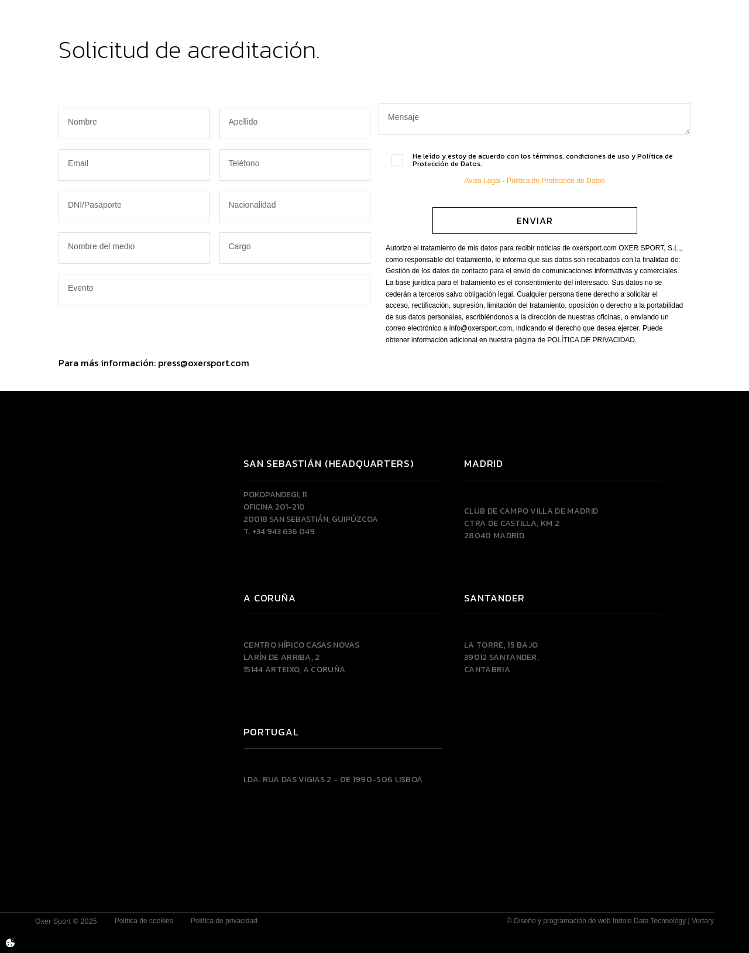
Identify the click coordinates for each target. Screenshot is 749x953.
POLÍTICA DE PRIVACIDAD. (592, 340)
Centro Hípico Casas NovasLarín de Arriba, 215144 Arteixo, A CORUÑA (301, 657)
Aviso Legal (483, 181)
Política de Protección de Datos (555, 181)
